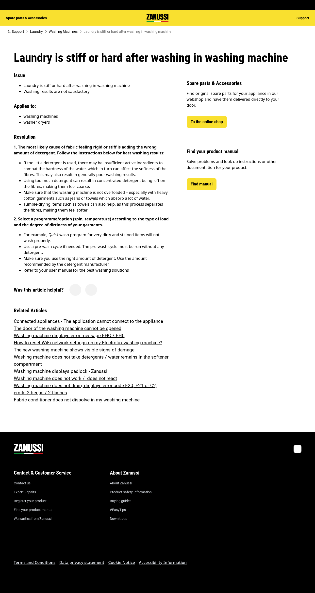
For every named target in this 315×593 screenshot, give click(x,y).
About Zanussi (121, 483)
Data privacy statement (81, 562)
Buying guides (120, 501)
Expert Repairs (25, 492)
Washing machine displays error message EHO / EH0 (69, 335)
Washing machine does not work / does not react (65, 378)
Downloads (118, 519)
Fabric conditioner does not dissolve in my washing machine (77, 400)
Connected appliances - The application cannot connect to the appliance (88, 321)
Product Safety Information (131, 492)
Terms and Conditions (34, 562)
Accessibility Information (163, 562)
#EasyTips (118, 510)
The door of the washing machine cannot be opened (67, 328)
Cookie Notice (121, 562)
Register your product (30, 501)
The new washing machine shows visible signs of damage (74, 350)
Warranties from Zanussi (32, 519)
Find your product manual (33, 510)
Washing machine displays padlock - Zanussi (60, 371)
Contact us (22, 483)
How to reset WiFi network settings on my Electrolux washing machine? (88, 343)
